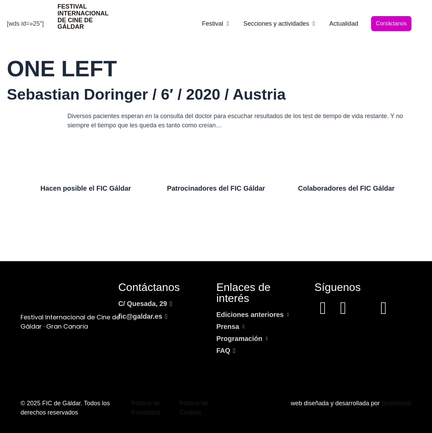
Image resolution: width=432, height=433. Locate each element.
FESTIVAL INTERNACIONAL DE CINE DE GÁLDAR (83, 16)
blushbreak (396, 403)
